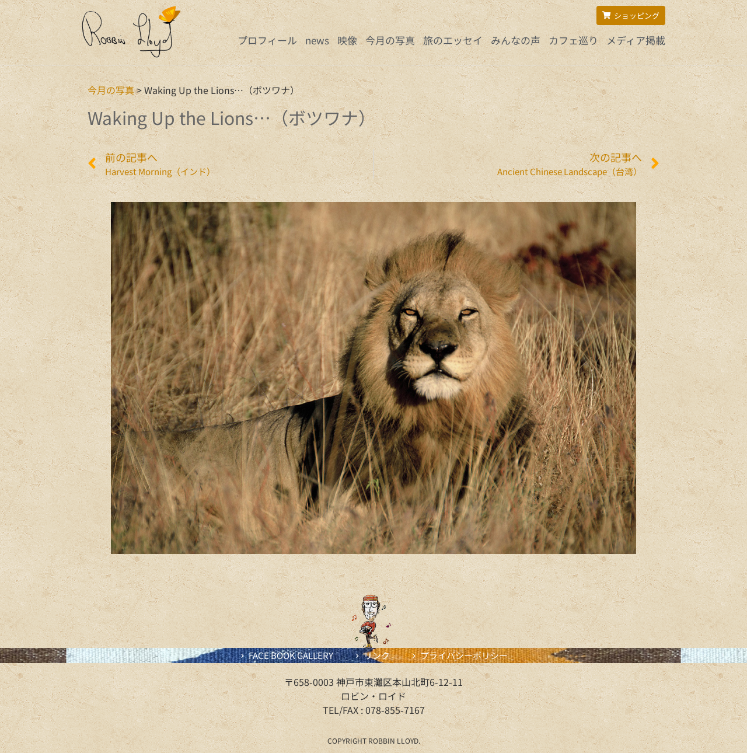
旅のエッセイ (453, 40)
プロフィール (267, 40)
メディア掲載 (635, 40)
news (317, 40)
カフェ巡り (573, 40)
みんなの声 (515, 40)
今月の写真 (390, 40)
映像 (347, 40)
